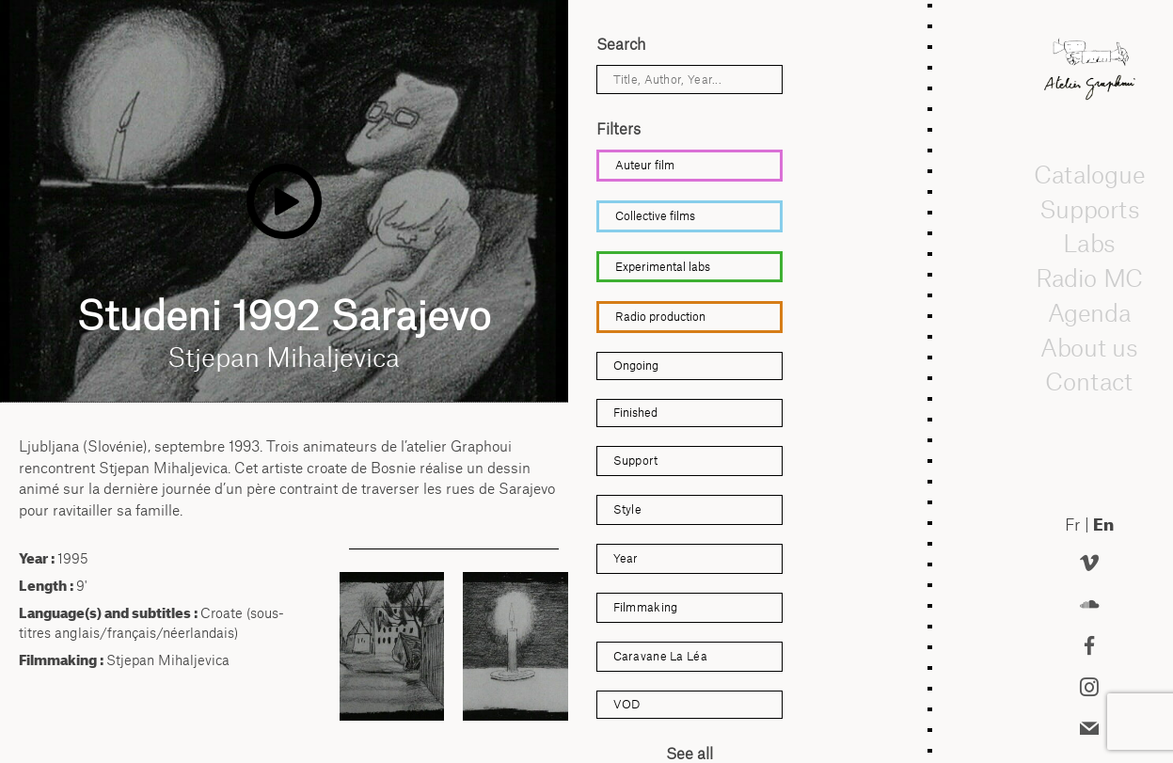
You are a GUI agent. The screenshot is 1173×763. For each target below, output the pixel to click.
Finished (635, 412)
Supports (1089, 209)
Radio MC (1090, 277)
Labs (1089, 243)
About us (1089, 347)
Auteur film (644, 165)
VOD (626, 704)
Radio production (660, 317)
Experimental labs (662, 267)
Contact (1089, 381)
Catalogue (1089, 174)
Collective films (655, 216)
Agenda (1089, 312)
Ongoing (635, 365)
